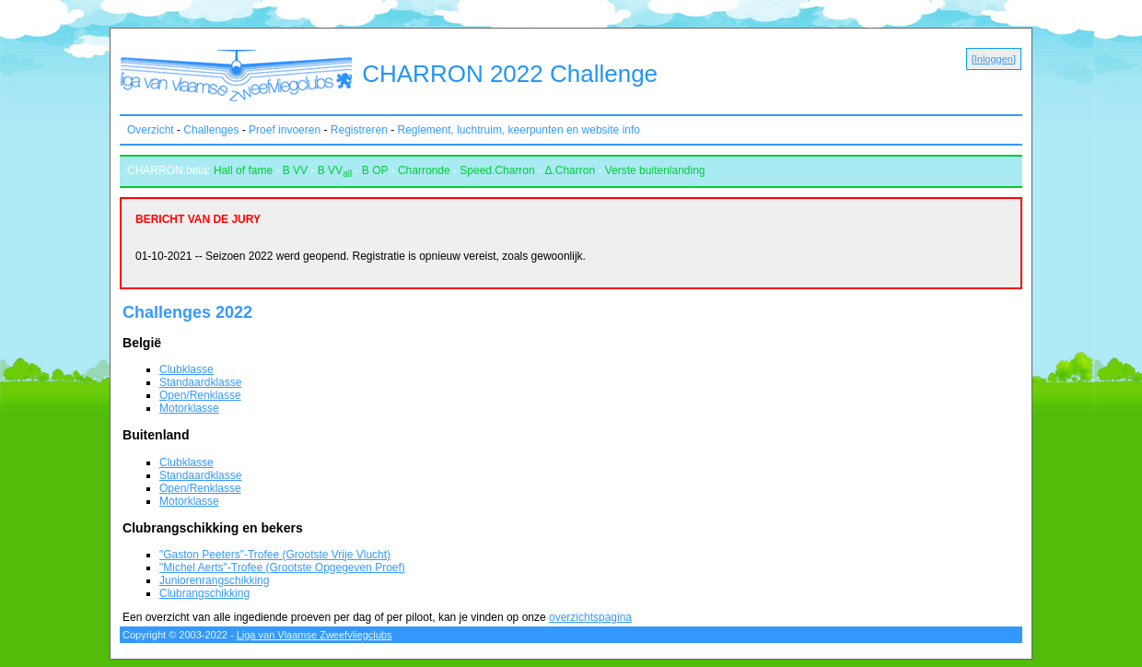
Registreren (359, 129)
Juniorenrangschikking (214, 580)
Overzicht (150, 129)
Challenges (211, 129)
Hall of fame (243, 170)
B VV (295, 170)
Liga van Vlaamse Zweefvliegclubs (314, 634)
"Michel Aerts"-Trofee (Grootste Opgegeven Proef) (282, 567)
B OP (375, 170)
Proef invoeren (284, 129)
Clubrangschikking (204, 593)
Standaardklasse (200, 382)
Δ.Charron (569, 170)
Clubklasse (186, 369)
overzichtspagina (590, 617)
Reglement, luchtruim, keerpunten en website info (519, 129)
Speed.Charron (497, 170)
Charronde (424, 170)
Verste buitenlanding (655, 170)
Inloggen (993, 58)
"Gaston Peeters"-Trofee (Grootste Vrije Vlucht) (274, 554)
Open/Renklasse (200, 395)
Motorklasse (189, 408)
